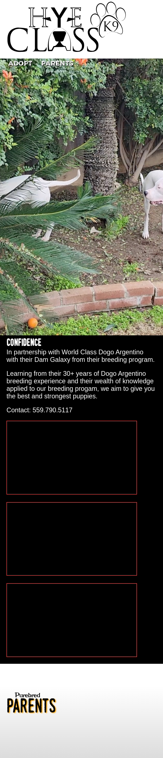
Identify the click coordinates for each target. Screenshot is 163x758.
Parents (57, 63)
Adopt (20, 63)
